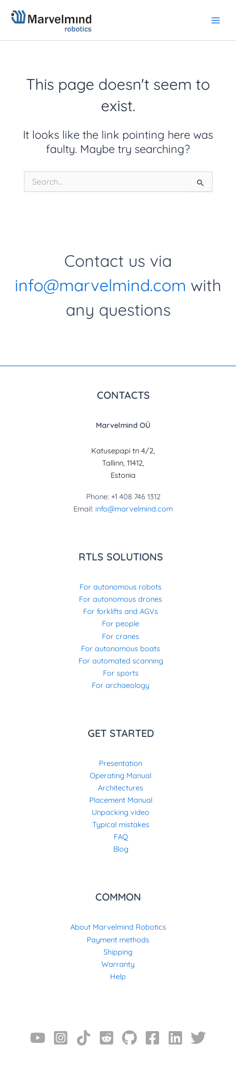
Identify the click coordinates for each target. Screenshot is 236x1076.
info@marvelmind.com (100, 285)
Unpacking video (120, 812)
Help (118, 976)
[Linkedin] (175, 1038)
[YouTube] (38, 1038)
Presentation (120, 763)
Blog (120, 849)
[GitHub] (129, 1038)
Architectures (120, 787)
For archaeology (120, 685)
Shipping (118, 952)
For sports (121, 673)
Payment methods (118, 939)
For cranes (120, 636)
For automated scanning (120, 660)
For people (120, 623)
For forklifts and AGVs (120, 611)
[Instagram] (60, 1038)
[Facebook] (152, 1038)
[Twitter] (198, 1038)
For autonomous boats (120, 648)
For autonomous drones (120, 599)
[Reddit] (106, 1038)
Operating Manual (120, 775)
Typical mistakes (120, 824)
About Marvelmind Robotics (118, 927)
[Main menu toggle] (215, 20)
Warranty (118, 964)
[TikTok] (83, 1038)
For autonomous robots (121, 587)
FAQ (121, 836)
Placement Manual (120, 800)
